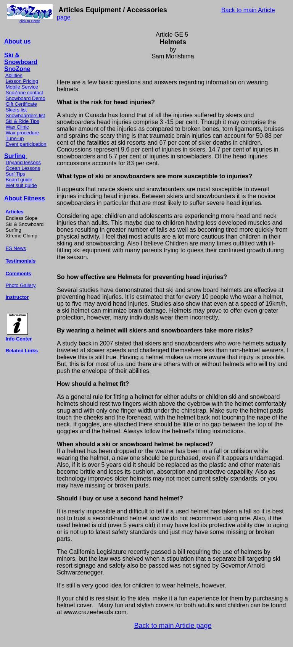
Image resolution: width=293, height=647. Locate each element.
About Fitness (24, 198)
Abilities (14, 75)
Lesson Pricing (22, 81)
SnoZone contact (24, 92)
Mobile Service (22, 87)
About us (17, 41)
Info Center (19, 339)
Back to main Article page (172, 625)
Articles (14, 212)
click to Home (29, 21)
